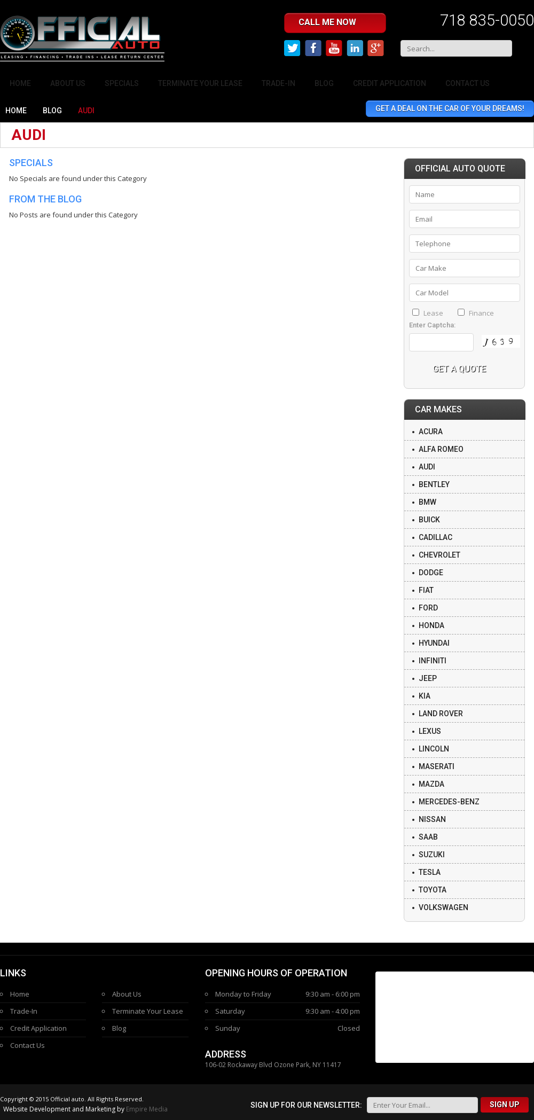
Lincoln (434, 749)
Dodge (431, 572)
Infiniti (432, 660)
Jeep (428, 678)
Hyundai (434, 643)
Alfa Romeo (441, 449)
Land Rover (441, 713)
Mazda (431, 784)
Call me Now (337, 22)
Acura (431, 431)
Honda (431, 625)
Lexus (430, 731)
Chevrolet (439, 555)
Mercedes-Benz (449, 801)
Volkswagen (443, 907)
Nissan (432, 819)
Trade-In (278, 83)
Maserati (436, 766)
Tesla (430, 872)
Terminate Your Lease (200, 83)
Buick (429, 519)
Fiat (426, 590)
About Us (67, 83)
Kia (424, 696)
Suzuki (432, 854)
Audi (427, 467)
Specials (122, 83)
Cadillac (435, 537)
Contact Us (467, 83)
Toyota (432, 890)
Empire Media (147, 1109)
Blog (324, 83)
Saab (428, 837)
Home (20, 83)
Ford (428, 608)
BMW (427, 502)
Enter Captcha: (432, 325)
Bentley (434, 484)
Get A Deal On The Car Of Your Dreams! (449, 108)
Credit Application (389, 83)
